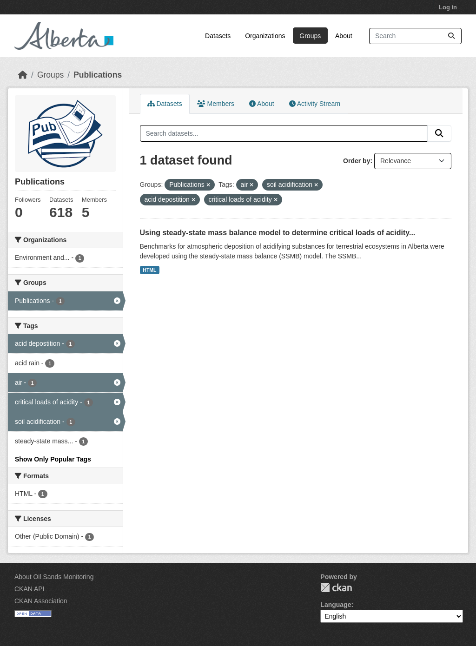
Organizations (265, 36)
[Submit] (451, 36)
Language (335, 604)
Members (215, 103)
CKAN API (29, 589)
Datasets (218, 36)
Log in (448, 7)
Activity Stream (314, 103)
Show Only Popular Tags (53, 459)
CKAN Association (40, 601)
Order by (356, 161)
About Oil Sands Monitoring (53, 576)
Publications (97, 74)
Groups (310, 36)
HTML (149, 270)
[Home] (22, 74)
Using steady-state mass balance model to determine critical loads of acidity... (278, 233)
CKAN (336, 588)
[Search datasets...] (415, 36)
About (343, 36)
